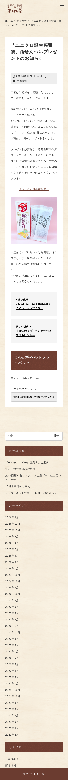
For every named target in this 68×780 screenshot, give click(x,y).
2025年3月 (12, 562)
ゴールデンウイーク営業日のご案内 (27, 462)
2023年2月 (12, 619)
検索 (56, 436)
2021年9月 (12, 702)
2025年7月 (12, 549)
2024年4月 (12, 587)
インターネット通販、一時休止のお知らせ (31, 492)
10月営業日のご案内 (17, 486)
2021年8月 (12, 709)
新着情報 (22, 80)
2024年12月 (12, 574)
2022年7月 (12, 651)
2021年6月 (12, 715)
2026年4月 (12, 517)
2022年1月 (12, 683)
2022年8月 (12, 645)
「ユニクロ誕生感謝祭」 (34, 189)
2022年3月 (12, 677)
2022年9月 (12, 638)
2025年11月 (12, 530)
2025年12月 (12, 523)
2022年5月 (12, 664)
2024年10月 (12, 581)
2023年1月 (12, 625)
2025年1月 (12, 568)
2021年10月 (12, 696)
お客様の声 (12, 759)
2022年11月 (12, 632)
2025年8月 (12, 542)
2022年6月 (12, 657)
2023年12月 (12, 593)
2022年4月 (12, 670)
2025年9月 (12, 536)
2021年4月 (12, 728)
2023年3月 (12, 613)
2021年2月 (12, 734)
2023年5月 (12, 606)
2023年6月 (12, 600)
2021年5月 (12, 721)
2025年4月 (12, 555)
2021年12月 (12, 689)
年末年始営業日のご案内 (20, 468)
